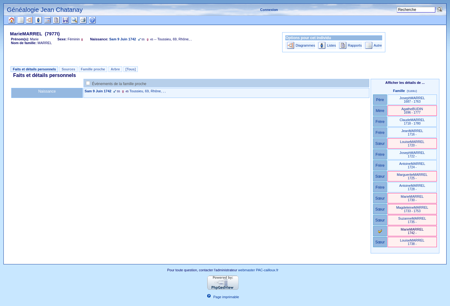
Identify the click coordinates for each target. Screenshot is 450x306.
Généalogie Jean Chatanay (44, 9)
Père (380, 100)
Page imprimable (226, 297)
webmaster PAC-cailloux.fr (258, 270)
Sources (68, 69)
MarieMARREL (412, 198)
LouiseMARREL (412, 143)
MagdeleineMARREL (412, 209)
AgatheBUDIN (412, 110)
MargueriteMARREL (412, 176)
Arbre (115, 69)
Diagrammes (305, 45)
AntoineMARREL (412, 165)
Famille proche (93, 69)
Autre (378, 45)
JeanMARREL (412, 132)
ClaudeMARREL (412, 121)
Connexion (269, 10)
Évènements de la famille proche (119, 84)
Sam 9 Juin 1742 (98, 91)
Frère (380, 122)
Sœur (380, 143)
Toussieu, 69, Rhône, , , (147, 91)
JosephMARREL (412, 99)
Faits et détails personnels (34, 69)
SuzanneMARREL (412, 220)
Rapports (355, 45)
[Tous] (131, 69)
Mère (380, 111)
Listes (331, 45)
